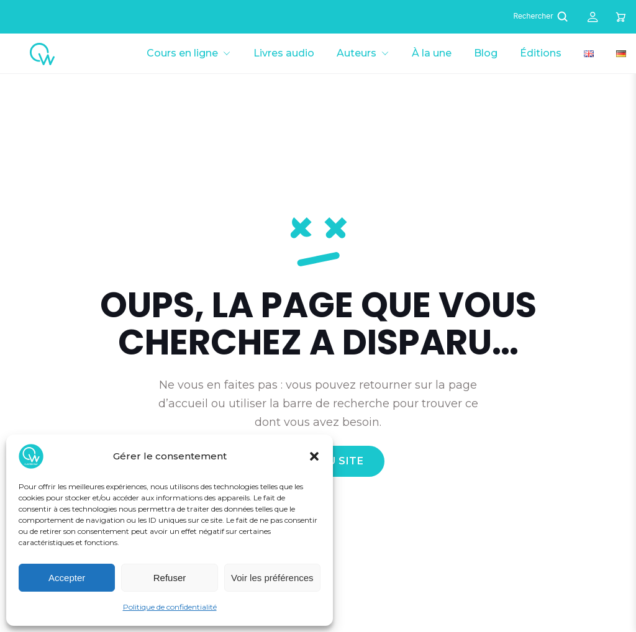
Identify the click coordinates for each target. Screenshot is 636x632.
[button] (314, 456)
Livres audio (283, 53)
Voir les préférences (272, 577)
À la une (432, 53)
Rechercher (542, 16)
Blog (485, 53)
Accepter (66, 577)
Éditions (540, 53)
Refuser (169, 577)
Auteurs (356, 53)
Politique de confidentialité (170, 607)
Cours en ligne (182, 53)
